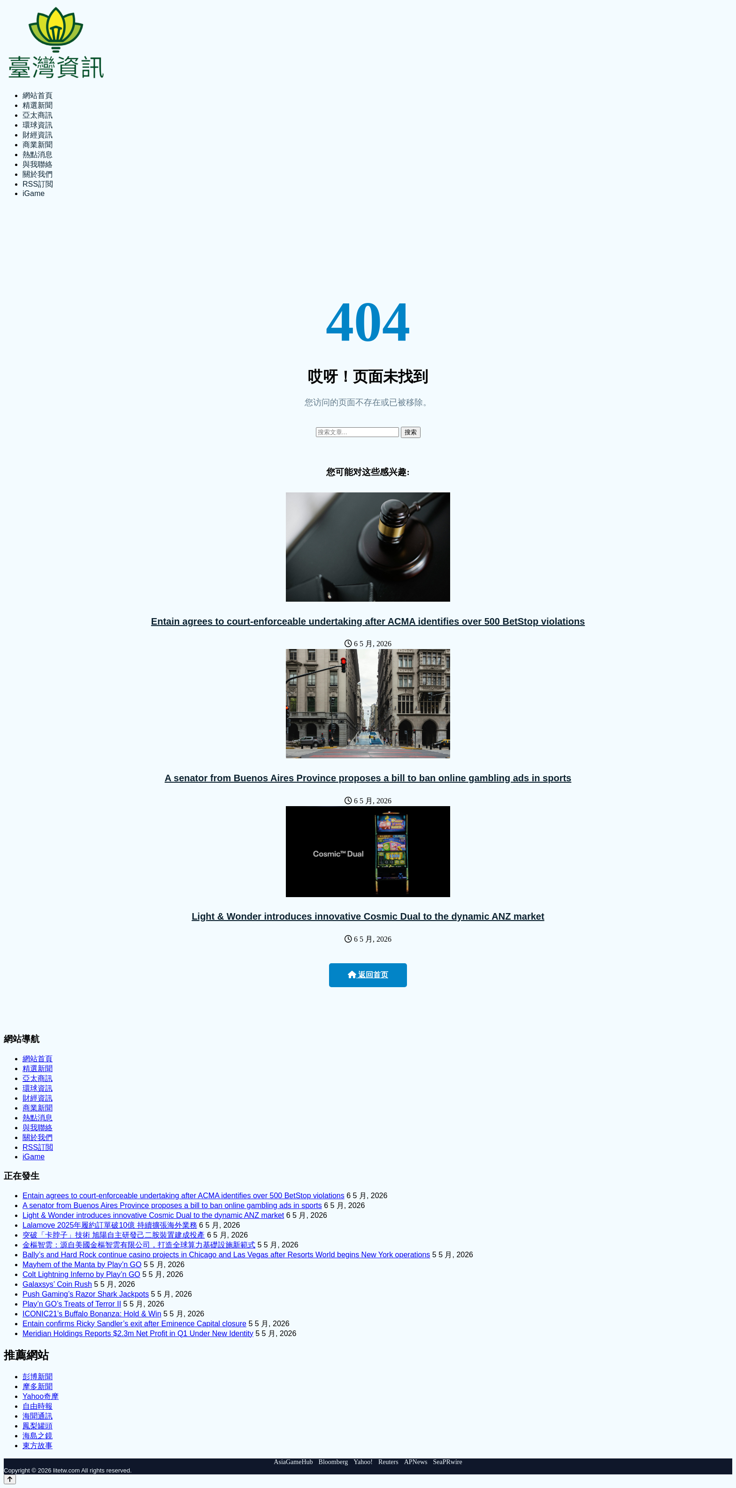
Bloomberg (333, 1461)
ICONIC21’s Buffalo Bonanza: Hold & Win (92, 1314)
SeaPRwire (447, 1461)
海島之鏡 (38, 1436)
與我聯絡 (38, 164)
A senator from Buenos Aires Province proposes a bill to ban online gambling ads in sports (368, 778)
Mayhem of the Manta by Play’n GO (82, 1265)
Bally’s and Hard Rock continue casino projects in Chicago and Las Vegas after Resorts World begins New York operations (226, 1255)
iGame (34, 193)
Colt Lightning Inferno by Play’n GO (81, 1274)
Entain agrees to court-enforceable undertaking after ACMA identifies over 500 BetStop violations (368, 621)
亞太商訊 (38, 115)
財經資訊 (38, 135)
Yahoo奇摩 (41, 1396)
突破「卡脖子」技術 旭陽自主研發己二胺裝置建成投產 (114, 1235)
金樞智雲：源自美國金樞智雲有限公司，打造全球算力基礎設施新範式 (139, 1245)
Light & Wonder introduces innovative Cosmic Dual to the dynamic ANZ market (368, 916)
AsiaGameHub (293, 1461)
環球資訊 (38, 125)
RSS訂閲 (38, 184)
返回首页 (368, 975)
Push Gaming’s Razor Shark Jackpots (86, 1294)
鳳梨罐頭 (38, 1426)
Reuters (388, 1461)
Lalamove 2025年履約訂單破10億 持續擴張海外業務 (110, 1225)
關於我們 (38, 174)
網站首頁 (38, 95)
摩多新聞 (38, 1386)
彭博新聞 (38, 1377)
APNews (416, 1461)
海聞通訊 (38, 1416)
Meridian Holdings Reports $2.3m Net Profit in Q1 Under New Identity (138, 1333)
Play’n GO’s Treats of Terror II (72, 1304)
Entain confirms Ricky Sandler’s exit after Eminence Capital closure (134, 1324)
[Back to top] (10, 1479)
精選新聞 (38, 105)
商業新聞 (38, 145)
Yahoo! (363, 1461)
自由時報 (38, 1406)
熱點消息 (38, 155)
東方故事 (38, 1446)
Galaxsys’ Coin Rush (57, 1284)
